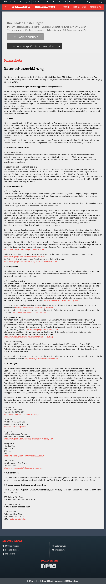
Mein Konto (10, 554)
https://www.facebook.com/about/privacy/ (62, 300)
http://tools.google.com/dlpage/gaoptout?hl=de (24, 249)
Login (101, 2)
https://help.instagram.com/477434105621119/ (24, 456)
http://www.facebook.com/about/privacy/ (21, 414)
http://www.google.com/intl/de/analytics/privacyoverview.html (30, 261)
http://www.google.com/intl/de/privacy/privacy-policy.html (28, 439)
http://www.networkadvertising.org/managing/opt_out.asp (28, 337)
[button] (25, 36)
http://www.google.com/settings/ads (42, 329)
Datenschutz (60, 546)
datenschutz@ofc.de (19, 519)
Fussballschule (74, 2)
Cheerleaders (51, 2)
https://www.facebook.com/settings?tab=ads (34, 307)
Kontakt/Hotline (12, 550)
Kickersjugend (25, 2)
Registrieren (91, 2)
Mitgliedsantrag (45, 7)
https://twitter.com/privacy (15, 426)
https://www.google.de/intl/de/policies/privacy (23, 468)
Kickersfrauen (38, 2)
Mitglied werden (12, 546)
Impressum (60, 550)
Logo (10, 570)
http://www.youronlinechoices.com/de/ (29, 312)
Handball (62, 2)
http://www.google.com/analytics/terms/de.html (24, 256)
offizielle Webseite (9, 2)
